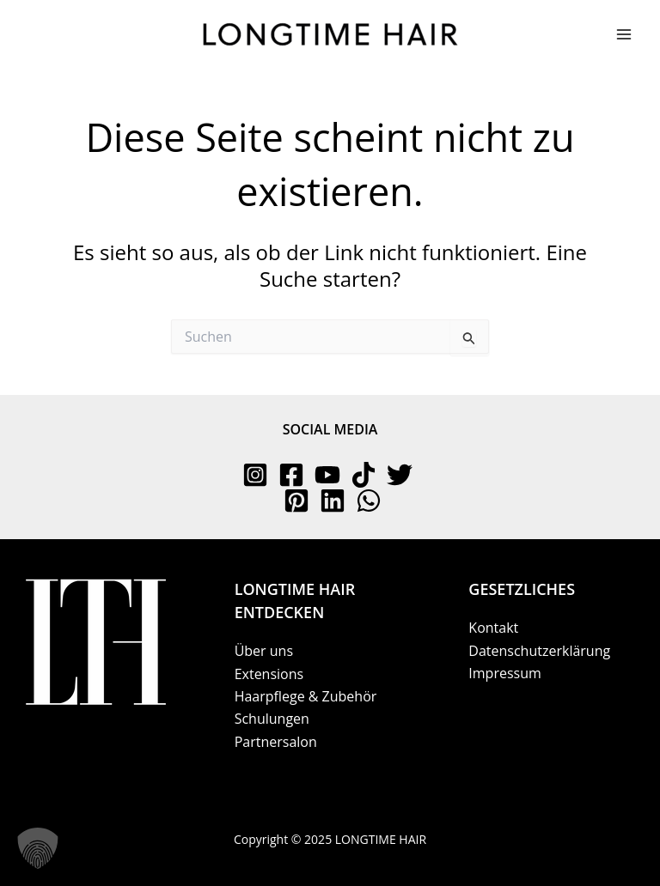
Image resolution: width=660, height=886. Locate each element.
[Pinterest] (296, 500)
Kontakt (493, 627)
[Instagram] (255, 475)
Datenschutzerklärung (539, 650)
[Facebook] (291, 475)
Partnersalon (276, 741)
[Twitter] (399, 475)
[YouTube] (327, 475)
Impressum (504, 673)
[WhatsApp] (369, 500)
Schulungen (272, 718)
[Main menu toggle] (624, 34)
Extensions (269, 673)
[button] (38, 848)
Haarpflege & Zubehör (306, 696)
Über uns (264, 650)
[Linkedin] (332, 500)
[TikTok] (363, 475)
